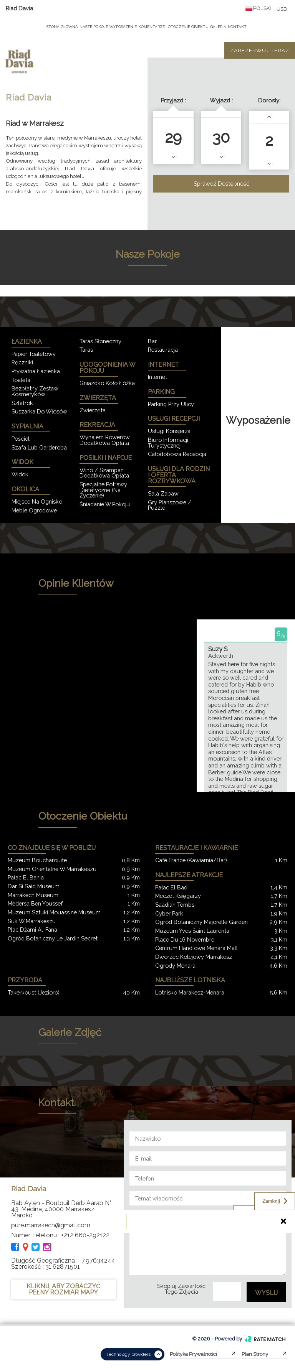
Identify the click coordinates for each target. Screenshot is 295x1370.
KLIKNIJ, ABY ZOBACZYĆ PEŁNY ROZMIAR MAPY (63, 1289)
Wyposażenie (123, 27)
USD (282, 9)
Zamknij (275, 1200)
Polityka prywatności (203, 1354)
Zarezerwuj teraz (259, 50)
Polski (258, 8)
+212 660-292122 (85, 1235)
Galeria (218, 27)
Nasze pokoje (94, 27)
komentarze (151, 27)
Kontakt (237, 27)
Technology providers (134, 1354)
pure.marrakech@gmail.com (50, 1225)
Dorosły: (269, 101)
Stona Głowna (62, 27)
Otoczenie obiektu (188, 27)
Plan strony (264, 1354)
